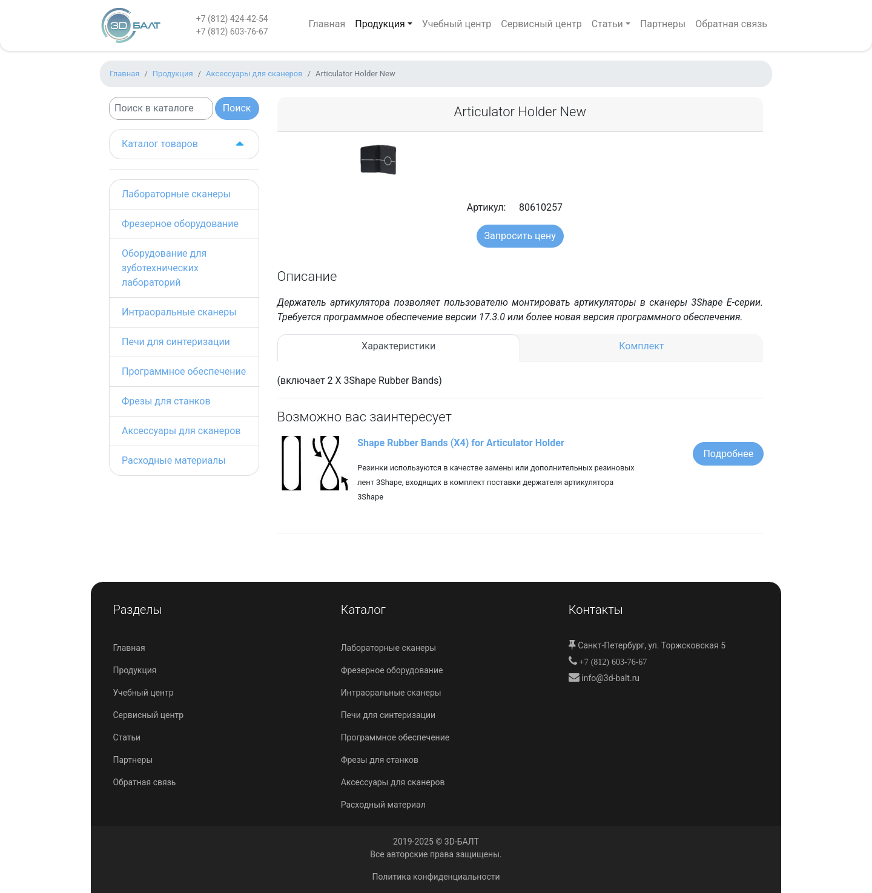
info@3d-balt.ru (609, 678)
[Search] (161, 108)
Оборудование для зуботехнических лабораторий (164, 268)
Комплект (641, 346)
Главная (327, 24)
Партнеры (662, 24)
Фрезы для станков (166, 401)
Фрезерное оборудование (180, 223)
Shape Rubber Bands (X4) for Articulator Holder (460, 443)
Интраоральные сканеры (179, 312)
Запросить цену (520, 236)
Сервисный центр (541, 24)
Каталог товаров (184, 144)
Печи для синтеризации (176, 342)
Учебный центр (457, 24)
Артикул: (483, 207)
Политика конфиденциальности (436, 876)
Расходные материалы (174, 460)
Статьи (607, 24)
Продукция (380, 24)
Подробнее (728, 454)
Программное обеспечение (184, 371)
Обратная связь (731, 24)
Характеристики (398, 346)
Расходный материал (383, 804)
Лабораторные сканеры (176, 194)
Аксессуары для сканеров (181, 431)
